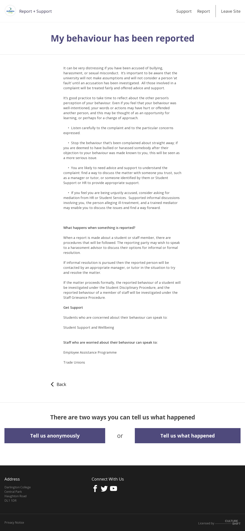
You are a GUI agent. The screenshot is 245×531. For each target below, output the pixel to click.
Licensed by (219, 522)
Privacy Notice (14, 522)
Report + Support (35, 11)
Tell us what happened (187, 435)
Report (203, 11)
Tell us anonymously (55, 435)
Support (184, 11)
